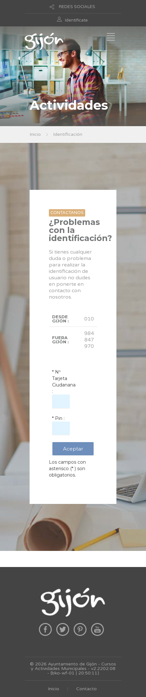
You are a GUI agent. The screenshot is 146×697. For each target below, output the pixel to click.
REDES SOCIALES (77, 6)
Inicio (35, 134)
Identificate (76, 20)
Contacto (86, 689)
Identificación (67, 134)
